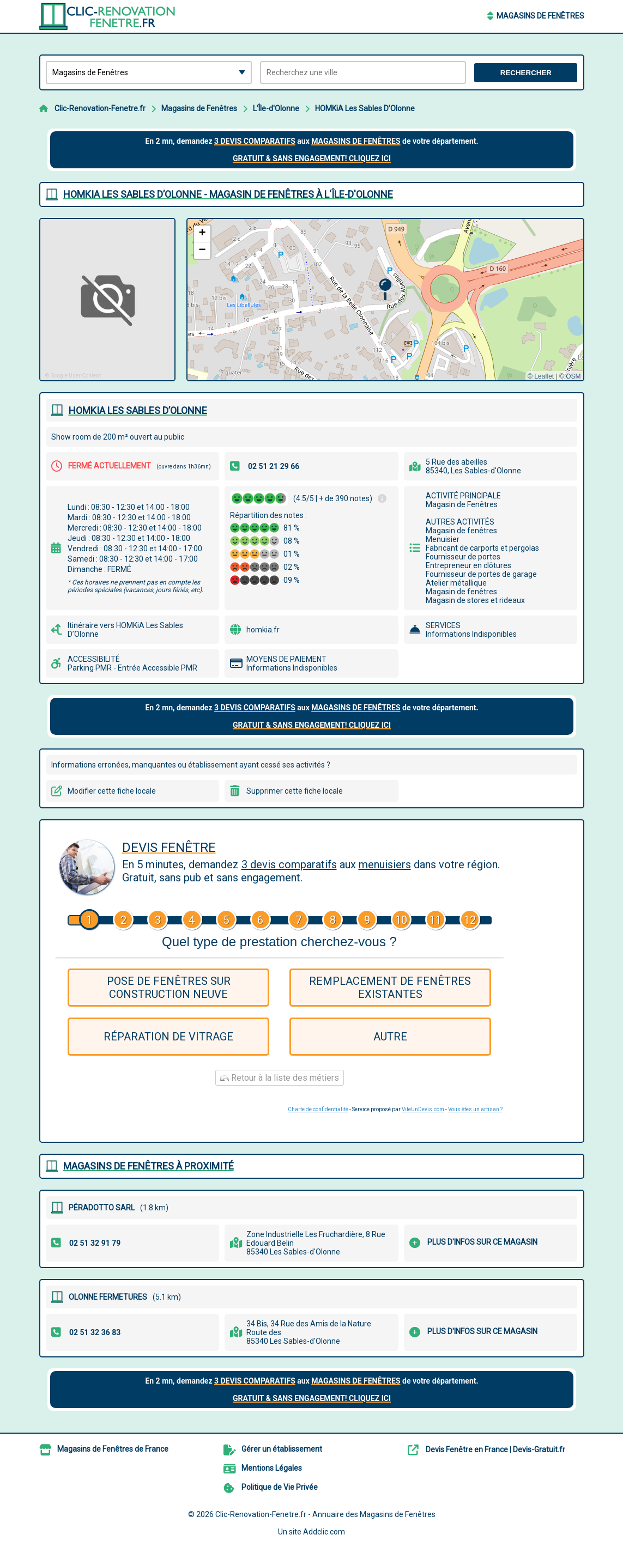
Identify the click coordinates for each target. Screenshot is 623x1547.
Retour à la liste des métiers (279, 1078)
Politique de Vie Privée (279, 1487)
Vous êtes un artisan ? (475, 1109)
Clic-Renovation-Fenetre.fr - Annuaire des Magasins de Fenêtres (325, 1514)
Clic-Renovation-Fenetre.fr (100, 108)
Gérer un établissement (281, 1449)
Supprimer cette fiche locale (294, 791)
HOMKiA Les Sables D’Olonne (365, 108)
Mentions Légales (271, 1468)
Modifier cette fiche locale (112, 791)
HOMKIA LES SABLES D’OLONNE (138, 410)
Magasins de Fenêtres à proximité (148, 1166)
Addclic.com (324, 1531)
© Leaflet (541, 376)
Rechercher (526, 73)
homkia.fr (263, 629)
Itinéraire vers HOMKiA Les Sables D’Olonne (125, 629)
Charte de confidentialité (318, 1109)
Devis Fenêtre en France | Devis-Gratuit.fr (495, 1449)
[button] (385, 289)
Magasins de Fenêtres (540, 15)
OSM (573, 376)
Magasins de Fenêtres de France (112, 1449)
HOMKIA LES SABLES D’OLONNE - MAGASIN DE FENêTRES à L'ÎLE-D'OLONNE (228, 194)
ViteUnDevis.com (423, 1109)
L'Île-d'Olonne (276, 108)
